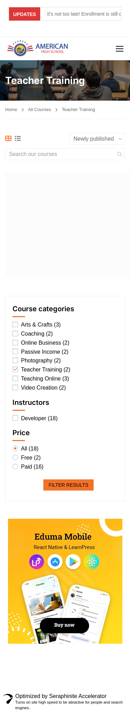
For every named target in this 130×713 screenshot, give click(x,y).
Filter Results (68, 485)
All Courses (39, 109)
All (29, 449)
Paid (32, 467)
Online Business (45, 343)
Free (31, 458)
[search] (119, 154)
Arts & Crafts (41, 325)
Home (11, 109)
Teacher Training (45, 370)
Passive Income (44, 352)
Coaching (37, 334)
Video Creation (43, 388)
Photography (41, 361)
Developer (39, 418)
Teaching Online (45, 379)
